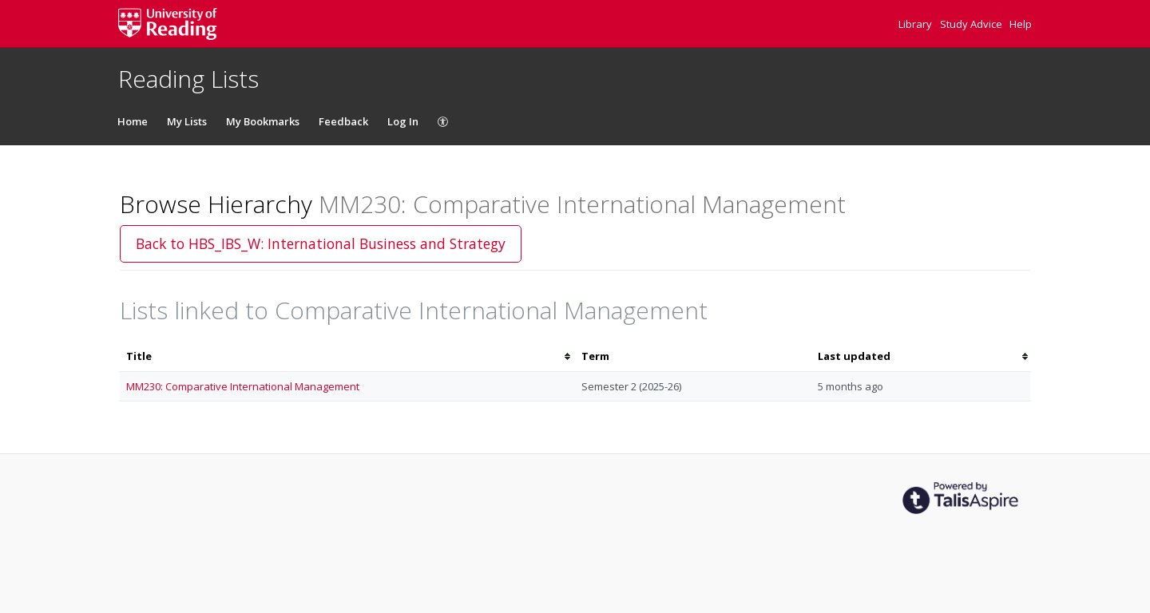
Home (132, 121)
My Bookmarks (262, 121)
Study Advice (972, 24)
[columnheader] (347, 356)
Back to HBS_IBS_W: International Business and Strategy (321, 243)
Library (916, 24)
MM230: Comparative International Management (242, 386)
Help (1020, 24)
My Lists (187, 121)
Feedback (343, 121)
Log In (402, 121)
